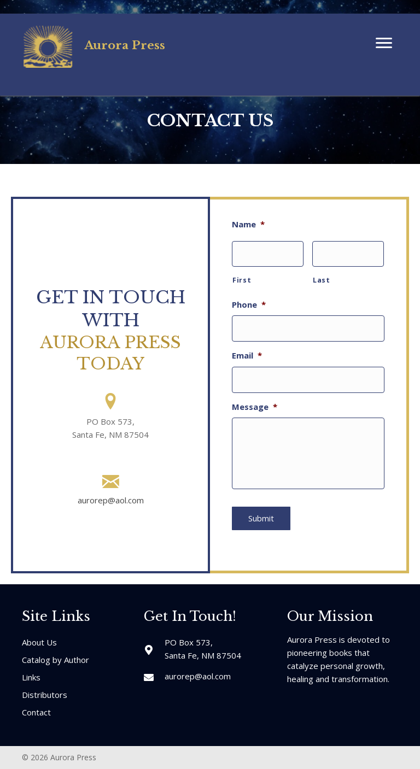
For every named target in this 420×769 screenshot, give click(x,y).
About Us (39, 640)
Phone (249, 301)
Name (248, 224)
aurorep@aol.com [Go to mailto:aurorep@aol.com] (198, 673)
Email (247, 349)
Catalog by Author (55, 657)
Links (31, 675)
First (241, 276)
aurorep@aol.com (111, 500)
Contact (36, 710)
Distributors (44, 692)
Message (254, 396)
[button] (384, 43)
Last (321, 276)
